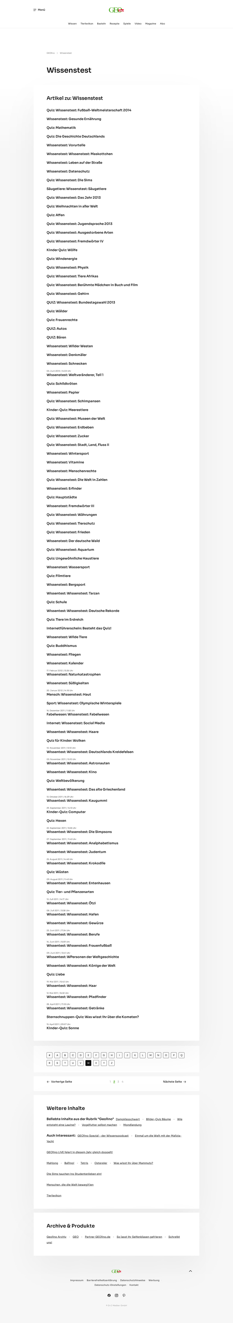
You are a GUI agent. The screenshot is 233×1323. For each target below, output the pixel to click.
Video (138, 23)
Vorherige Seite (59, 1081)
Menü (39, 10)
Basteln (101, 23)
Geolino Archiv (56, 1237)
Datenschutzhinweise (132, 1280)
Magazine (150, 23)
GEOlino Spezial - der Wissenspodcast (103, 1135)
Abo (162, 23)
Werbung (154, 1280)
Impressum (76, 1280)
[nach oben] (190, 1271)
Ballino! (69, 1163)
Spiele (127, 23)
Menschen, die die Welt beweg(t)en (70, 1184)
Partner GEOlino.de (97, 1237)
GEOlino (51, 53)
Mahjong (52, 1163)
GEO (76, 1237)
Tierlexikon (87, 23)
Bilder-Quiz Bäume (158, 1119)
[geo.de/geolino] (116, 10)
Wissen (72, 23)
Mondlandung (132, 1125)
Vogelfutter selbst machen (99, 1125)
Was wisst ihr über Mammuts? (133, 1163)
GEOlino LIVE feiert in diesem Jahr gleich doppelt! (80, 1152)
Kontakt (134, 1285)
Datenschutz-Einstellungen (110, 1285)
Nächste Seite (174, 1081)
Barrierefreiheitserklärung (102, 1280)
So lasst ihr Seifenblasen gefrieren (139, 1237)
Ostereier (100, 1163)
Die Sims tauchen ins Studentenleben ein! (74, 1174)
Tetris (84, 1163)
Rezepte (114, 23)
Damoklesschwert (128, 1119)
